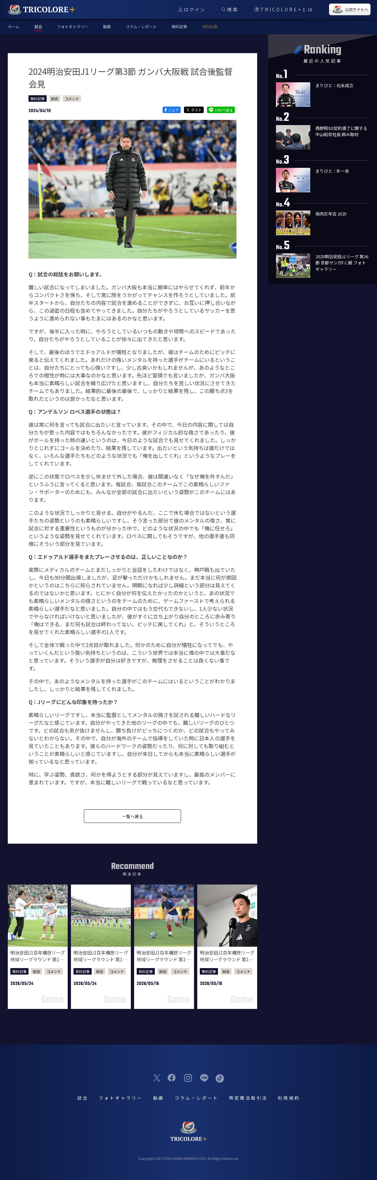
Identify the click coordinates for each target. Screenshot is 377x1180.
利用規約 (289, 1098)
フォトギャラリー (72, 26)
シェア (171, 109)
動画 (107, 26)
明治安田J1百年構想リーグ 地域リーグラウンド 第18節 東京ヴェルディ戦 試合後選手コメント (101, 962)
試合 (54, 98)
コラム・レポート (141, 26)
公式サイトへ (349, 9)
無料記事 (179, 26)
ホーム (13, 26)
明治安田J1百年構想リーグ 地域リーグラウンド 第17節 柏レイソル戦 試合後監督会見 (227, 962)
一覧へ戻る (132, 816)
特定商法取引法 (248, 1098)
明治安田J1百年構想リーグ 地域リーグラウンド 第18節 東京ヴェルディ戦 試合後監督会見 (37, 962)
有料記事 (210, 26)
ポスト (194, 109)
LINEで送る (221, 109)
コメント (72, 98)
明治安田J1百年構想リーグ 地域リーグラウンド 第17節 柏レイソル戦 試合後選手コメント (164, 962)
